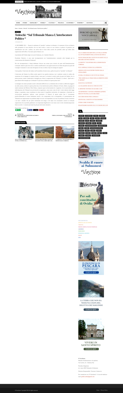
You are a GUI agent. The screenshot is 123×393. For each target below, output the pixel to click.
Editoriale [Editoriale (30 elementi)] (82, 123)
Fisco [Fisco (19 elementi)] (99, 123)
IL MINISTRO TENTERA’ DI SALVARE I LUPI (90, 88)
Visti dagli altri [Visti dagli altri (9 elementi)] (96, 135)
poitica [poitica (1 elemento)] (92, 130)
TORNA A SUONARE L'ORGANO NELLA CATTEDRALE (60, 115)
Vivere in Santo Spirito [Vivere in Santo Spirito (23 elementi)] (84, 137)
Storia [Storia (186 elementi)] (105, 133)
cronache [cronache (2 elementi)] (81, 120)
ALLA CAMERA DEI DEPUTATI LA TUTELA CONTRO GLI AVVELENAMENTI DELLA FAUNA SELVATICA (46, 1)
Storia (42, 22)
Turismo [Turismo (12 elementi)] (88, 135)
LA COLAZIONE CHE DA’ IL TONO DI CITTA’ (90, 86)
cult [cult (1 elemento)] (87, 120)
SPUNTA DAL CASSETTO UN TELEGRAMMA (90, 99)
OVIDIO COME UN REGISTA (86, 102)
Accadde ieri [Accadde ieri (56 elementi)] (88, 115)
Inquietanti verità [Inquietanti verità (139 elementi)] (102, 125)
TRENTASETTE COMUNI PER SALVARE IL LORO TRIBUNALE (28, 115)
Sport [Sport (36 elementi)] (99, 133)
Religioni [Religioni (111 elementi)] (81, 133)
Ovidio (25, 22)
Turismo (80, 22)
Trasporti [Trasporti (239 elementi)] (81, 135)
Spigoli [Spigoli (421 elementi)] (93, 133)
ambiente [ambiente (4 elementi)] (102, 115)
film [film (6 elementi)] (94, 123)
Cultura (51, 22)
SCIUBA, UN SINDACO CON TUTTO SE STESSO (91, 75)
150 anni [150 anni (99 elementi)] (81, 115)
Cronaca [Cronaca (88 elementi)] (103, 118)
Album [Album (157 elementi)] (95, 115)
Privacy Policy (104, 390)
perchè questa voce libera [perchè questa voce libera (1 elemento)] (96, 128)
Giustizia (89, 22)
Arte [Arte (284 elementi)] (80, 118)
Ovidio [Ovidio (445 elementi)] (86, 128)
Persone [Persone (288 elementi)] (81, 130)
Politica (61, 22)
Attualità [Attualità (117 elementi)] (86, 118)
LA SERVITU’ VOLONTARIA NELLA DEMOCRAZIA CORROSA (64, 140)
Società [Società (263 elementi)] (87, 133)
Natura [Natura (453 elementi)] (81, 128)
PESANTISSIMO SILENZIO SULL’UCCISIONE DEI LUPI (93, 105)
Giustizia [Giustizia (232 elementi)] (81, 125)
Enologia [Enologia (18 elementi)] (88, 123)
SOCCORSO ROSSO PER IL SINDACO (88, 96)
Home (18, 22)
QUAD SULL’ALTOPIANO (85, 83)
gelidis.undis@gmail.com (87, 376)
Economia (70, 22)
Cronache (33, 22)
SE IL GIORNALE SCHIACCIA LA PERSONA (90, 67)
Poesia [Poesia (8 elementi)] (87, 130)
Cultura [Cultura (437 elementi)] (92, 120)
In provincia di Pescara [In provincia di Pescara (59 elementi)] (91, 125)
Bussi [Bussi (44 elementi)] (97, 118)
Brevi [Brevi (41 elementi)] (92, 118)
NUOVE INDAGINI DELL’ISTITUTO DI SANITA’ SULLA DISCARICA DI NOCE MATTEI (44, 140)
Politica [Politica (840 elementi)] (98, 130)
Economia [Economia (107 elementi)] (99, 120)
